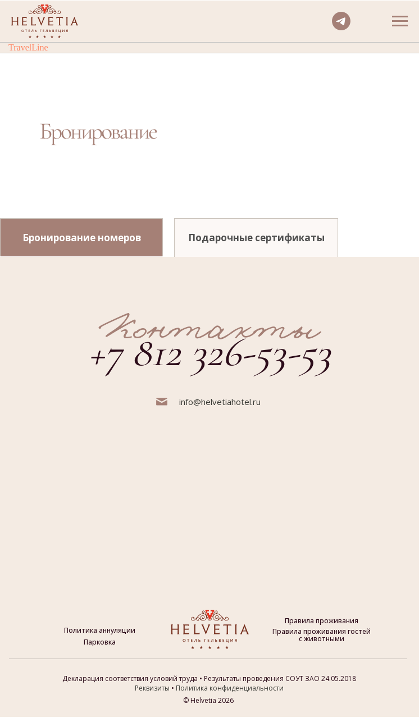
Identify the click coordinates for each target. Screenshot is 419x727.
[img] (224, 171)
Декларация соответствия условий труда (130, 678)
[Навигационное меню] (400, 21)
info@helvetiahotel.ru (220, 401)
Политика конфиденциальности (230, 688)
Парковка (100, 642)
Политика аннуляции (99, 630)
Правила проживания (321, 620)
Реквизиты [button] (152, 688)
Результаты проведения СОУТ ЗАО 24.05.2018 (280, 678)
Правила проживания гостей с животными (321, 635)
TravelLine (28, 47)
